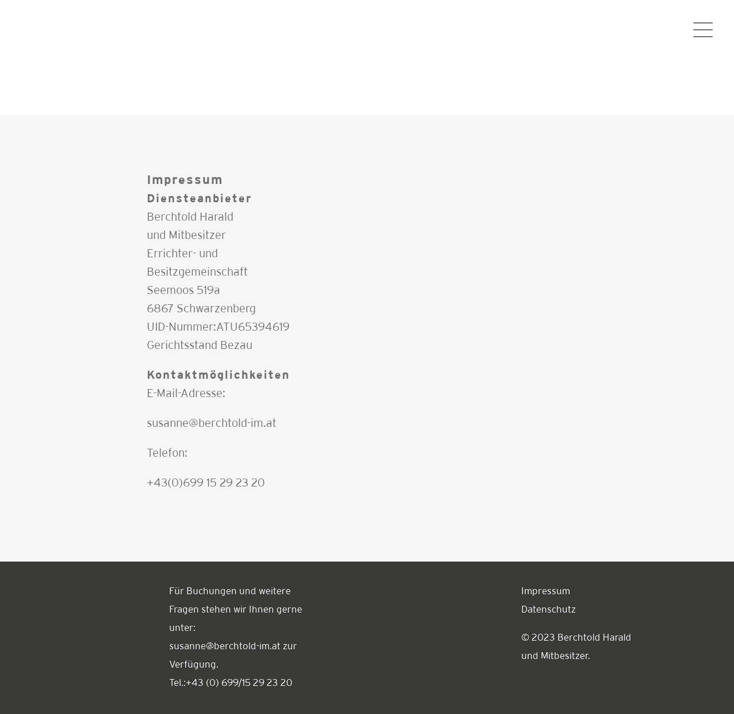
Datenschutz (548, 610)
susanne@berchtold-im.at (211, 423)
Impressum (545, 591)
